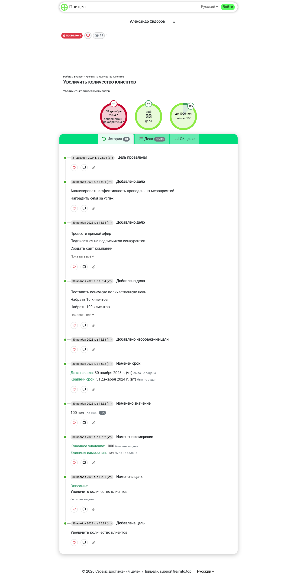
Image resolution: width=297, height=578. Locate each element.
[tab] (116, 139)
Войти (228, 7)
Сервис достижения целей (118, 571)
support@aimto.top (175, 571)
